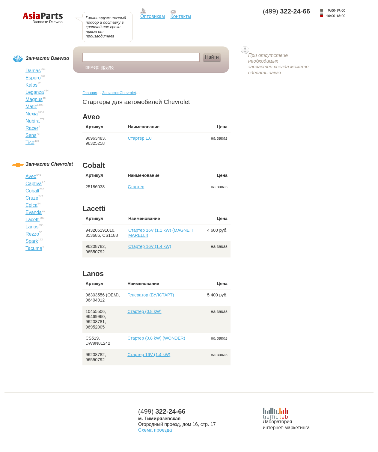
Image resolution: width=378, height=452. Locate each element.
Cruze (31, 198)
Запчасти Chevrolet (119, 93)
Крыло (107, 67)
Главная (89, 93)
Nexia (31, 113)
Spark (31, 241)
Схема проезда (155, 430)
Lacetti (32, 219)
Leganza (34, 92)
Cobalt (32, 190)
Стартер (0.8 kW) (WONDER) (156, 338)
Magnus (34, 99)
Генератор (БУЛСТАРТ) (150, 295)
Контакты (181, 16)
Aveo (30, 176)
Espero (33, 77)
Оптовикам (152, 16)
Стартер (136, 186)
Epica (31, 205)
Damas (33, 70)
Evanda (33, 212)
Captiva (33, 183)
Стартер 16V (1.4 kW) (149, 246)
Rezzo (32, 233)
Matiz (31, 106)
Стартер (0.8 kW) (144, 311)
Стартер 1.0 (140, 138)
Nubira (32, 120)
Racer (31, 128)
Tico (29, 142)
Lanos (32, 226)
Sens (30, 135)
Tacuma (33, 248)
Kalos (31, 85)
